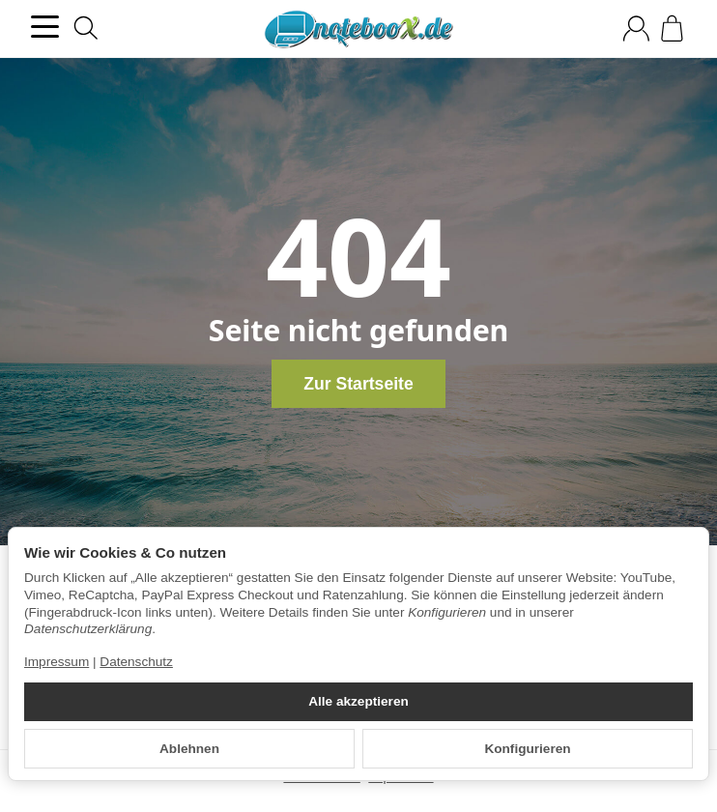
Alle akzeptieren (358, 701)
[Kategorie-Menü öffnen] (45, 27)
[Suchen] (86, 28)
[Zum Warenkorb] (672, 28)
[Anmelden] (636, 28)
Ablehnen (189, 748)
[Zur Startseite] (358, 29)
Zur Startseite (358, 383)
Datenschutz (136, 661)
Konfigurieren (527, 748)
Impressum (56, 661)
